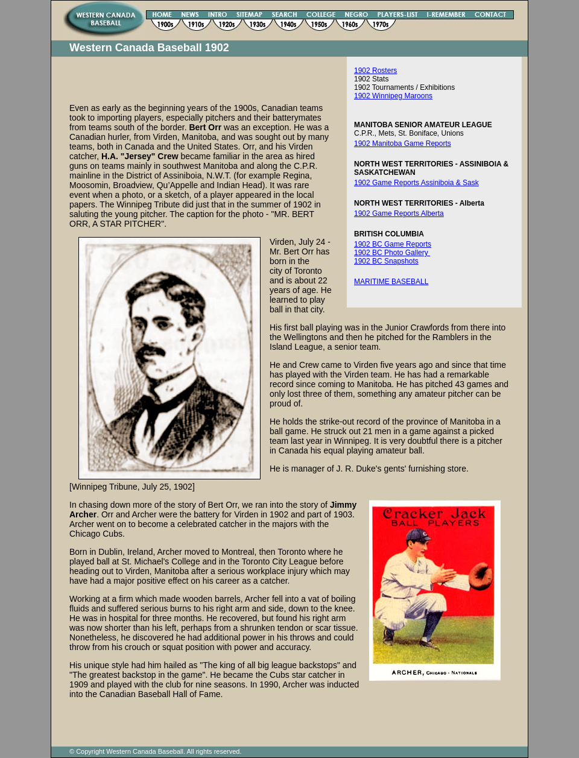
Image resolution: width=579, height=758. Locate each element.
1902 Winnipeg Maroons (393, 96)
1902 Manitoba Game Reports (402, 143)
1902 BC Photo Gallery (392, 252)
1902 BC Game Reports (392, 244)
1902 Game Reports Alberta (399, 213)
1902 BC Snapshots (386, 261)
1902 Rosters (375, 70)
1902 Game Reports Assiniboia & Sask (416, 182)
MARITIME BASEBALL (391, 281)
